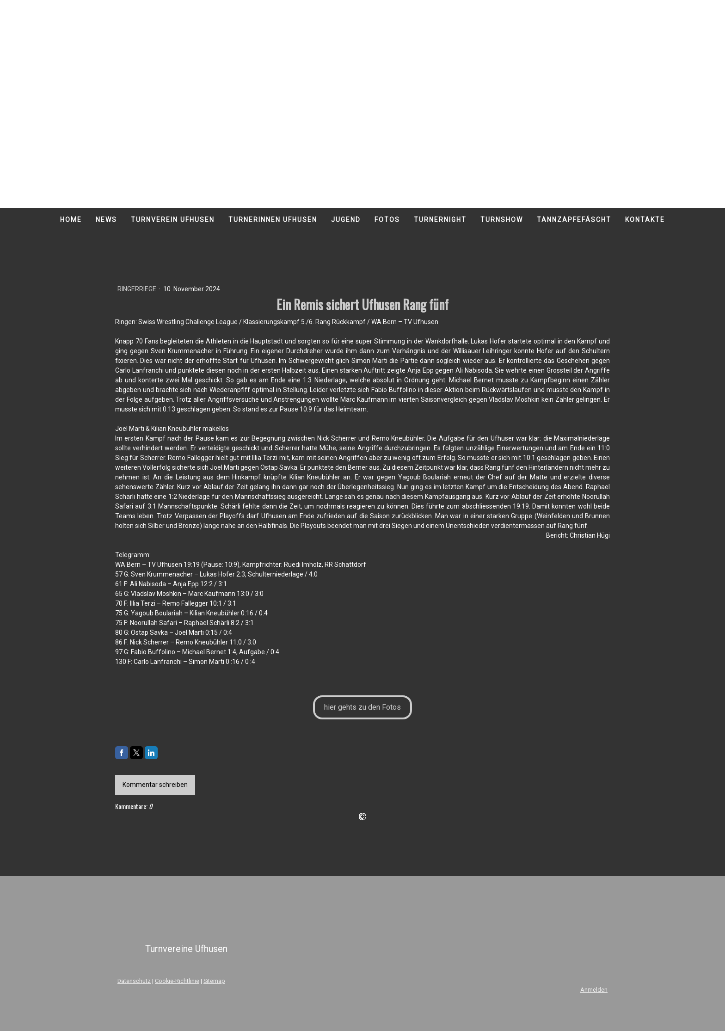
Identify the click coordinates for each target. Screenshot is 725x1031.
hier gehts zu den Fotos (362, 707)
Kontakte (645, 219)
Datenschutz (134, 980)
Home (71, 219)
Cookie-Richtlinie (177, 980)
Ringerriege (137, 289)
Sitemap (214, 980)
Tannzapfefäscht (574, 219)
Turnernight (440, 219)
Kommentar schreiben (155, 784)
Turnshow (501, 219)
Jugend (346, 219)
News (106, 219)
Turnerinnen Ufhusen (272, 219)
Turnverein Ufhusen (173, 219)
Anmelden (594, 989)
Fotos (387, 219)
